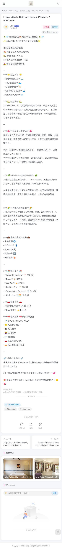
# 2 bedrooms (10, 409)
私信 (55, 27)
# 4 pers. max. (25, 409)
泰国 (10, 11)
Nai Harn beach (37, 11)
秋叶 (27, 546)
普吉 (16, 11)
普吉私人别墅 (25, 11)
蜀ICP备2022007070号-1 (41, 546)
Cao (11, 26)
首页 (4, 11)
